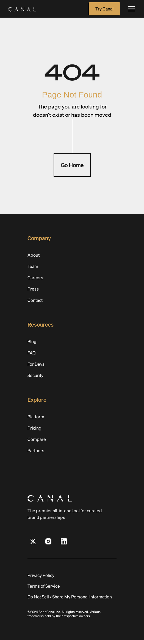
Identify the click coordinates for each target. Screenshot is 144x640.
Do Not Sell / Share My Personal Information (69, 597)
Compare (36, 439)
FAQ (31, 353)
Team (32, 266)
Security (35, 375)
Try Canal (104, 9)
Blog (31, 341)
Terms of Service (43, 586)
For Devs (36, 364)
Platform (35, 416)
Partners (35, 450)
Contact (35, 300)
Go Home (72, 165)
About (33, 255)
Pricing (34, 428)
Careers (35, 277)
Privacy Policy (40, 575)
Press (33, 289)
